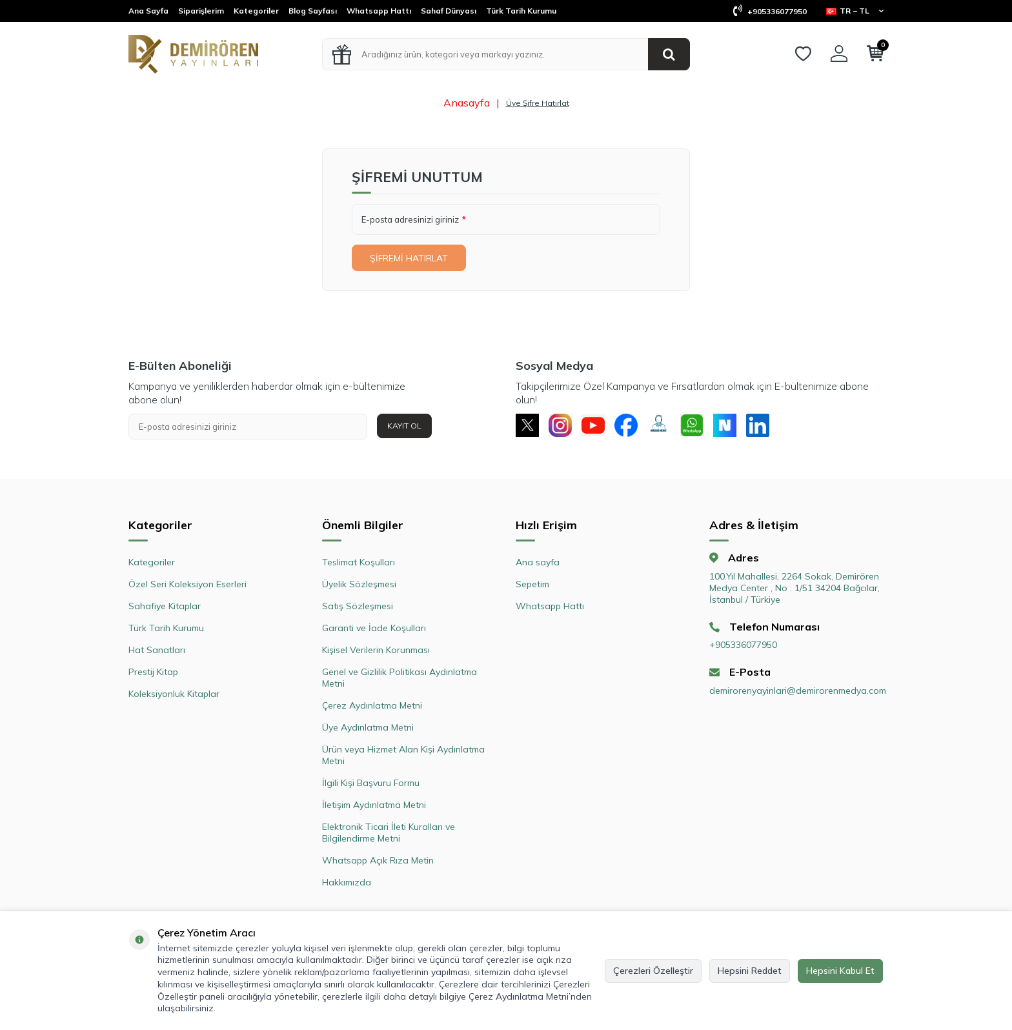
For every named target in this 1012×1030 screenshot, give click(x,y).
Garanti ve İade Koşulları (374, 630)
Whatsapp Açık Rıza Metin (378, 863)
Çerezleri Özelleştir (653, 970)
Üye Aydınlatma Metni (368, 730)
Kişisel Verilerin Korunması (376, 652)
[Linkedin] (777, 426)
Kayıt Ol (404, 425)
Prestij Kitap (153, 674)
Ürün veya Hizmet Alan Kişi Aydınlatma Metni (403, 757)
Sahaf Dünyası (448, 10)
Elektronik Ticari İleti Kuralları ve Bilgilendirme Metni (388, 835)
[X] (528, 426)
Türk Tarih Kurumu (521, 10)
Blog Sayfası (312, 10)
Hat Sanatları (156, 652)
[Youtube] (599, 426)
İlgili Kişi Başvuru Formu (371, 785)
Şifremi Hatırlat (411, 258)
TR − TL (855, 10)
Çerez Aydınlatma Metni (372, 708)
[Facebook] (635, 426)
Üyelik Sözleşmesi (359, 586)
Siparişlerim (201, 10)
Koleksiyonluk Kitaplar (173, 696)
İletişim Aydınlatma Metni (374, 807)
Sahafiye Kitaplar (164, 608)
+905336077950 (770, 11)
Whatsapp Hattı (379, 10)
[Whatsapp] (706, 426)
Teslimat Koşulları (358, 565)
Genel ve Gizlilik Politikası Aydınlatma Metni (399, 680)
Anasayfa (466, 102)
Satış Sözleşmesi (357, 608)
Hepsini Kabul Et (840, 970)
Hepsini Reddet (750, 970)
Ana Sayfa (148, 10)
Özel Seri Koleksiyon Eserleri (187, 586)
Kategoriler (256, 10)
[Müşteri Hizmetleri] (670, 426)
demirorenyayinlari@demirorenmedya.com (796, 693)
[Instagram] (564, 426)
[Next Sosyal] (741, 426)
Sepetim (532, 586)
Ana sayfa (538, 565)
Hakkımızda (346, 885)
